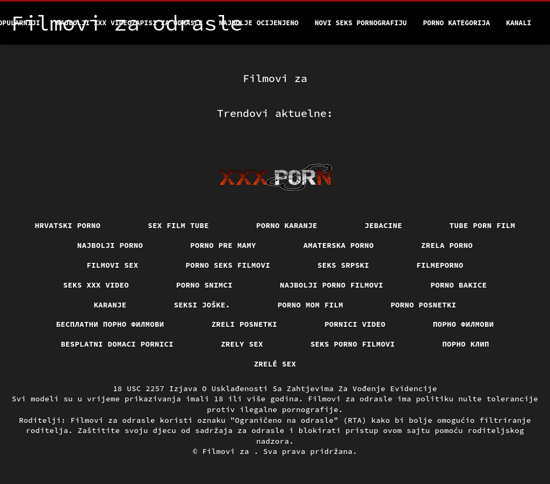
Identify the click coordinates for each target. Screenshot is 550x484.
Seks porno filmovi (352, 344)
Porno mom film (311, 305)
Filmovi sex (112, 265)
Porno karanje (286, 225)
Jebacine (383, 225)
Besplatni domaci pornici (117, 344)
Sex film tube (178, 225)
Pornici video (355, 324)
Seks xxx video (96, 285)
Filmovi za (228, 451)
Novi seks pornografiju (361, 22)
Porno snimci (204, 285)
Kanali (518, 22)
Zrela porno (447, 245)
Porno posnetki (423, 305)
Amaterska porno (338, 245)
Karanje (109, 305)
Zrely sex (242, 344)
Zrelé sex (275, 364)
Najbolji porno (110, 245)
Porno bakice (459, 285)
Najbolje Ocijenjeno (259, 22)
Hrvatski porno (68, 225)
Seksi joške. (202, 305)
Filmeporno (440, 265)
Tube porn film (483, 225)
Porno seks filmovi (228, 265)
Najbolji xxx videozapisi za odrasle (129, 22)
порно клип (465, 344)
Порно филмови (463, 324)
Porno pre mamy (223, 245)
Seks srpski (343, 265)
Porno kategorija (456, 22)
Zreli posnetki (245, 324)
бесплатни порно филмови (110, 324)
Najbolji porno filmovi (331, 285)
